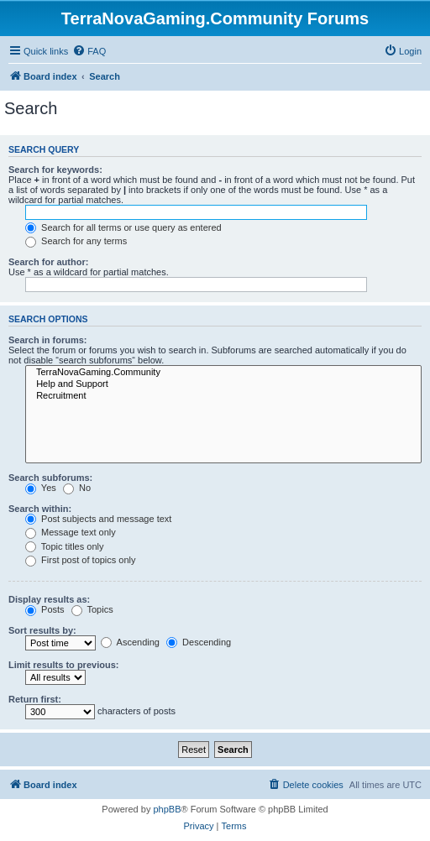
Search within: (39, 509)
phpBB (167, 809)
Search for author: (48, 262)
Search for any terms (76, 241)
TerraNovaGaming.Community (223, 373)
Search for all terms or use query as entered (123, 227)
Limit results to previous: (63, 665)
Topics (92, 609)
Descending (198, 642)
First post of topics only (80, 560)
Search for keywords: (55, 170)
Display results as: (49, 599)
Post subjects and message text (98, 519)
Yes (40, 488)
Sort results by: (42, 630)
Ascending (130, 642)
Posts (45, 609)
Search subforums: (50, 478)
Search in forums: (47, 340)
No (77, 488)
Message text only (70, 532)
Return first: (34, 699)
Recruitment (223, 396)
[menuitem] (89, 51)
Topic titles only (64, 546)
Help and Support (223, 384)
